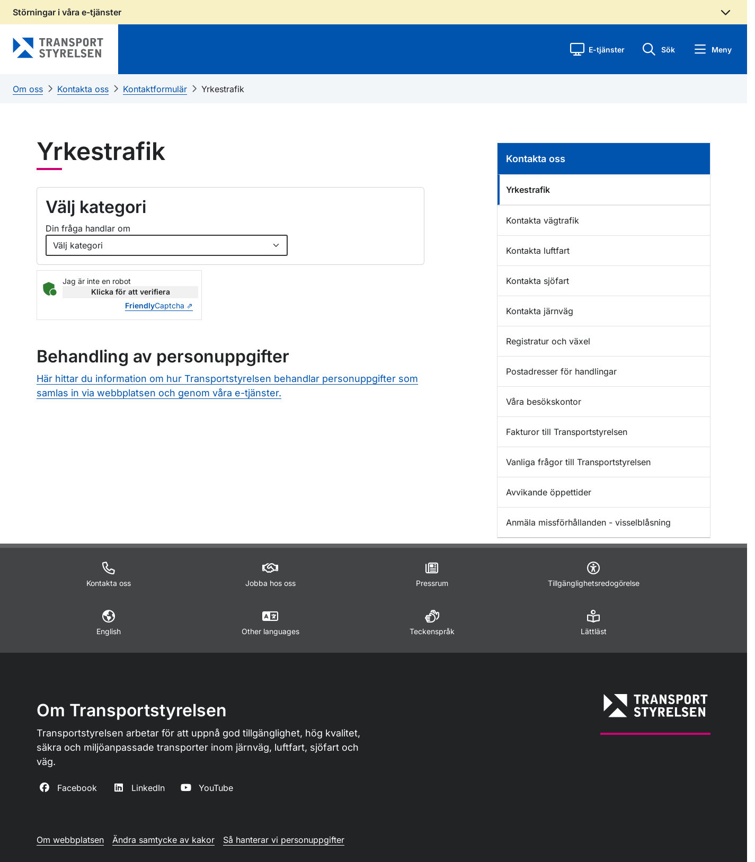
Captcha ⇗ (159, 305)
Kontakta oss (83, 89)
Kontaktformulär (155, 89)
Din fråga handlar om (88, 228)
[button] (597, 49)
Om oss (28, 89)
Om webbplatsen (70, 839)
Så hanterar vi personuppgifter (283, 839)
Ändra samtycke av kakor (163, 839)
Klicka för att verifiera (130, 291)
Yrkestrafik (222, 89)
